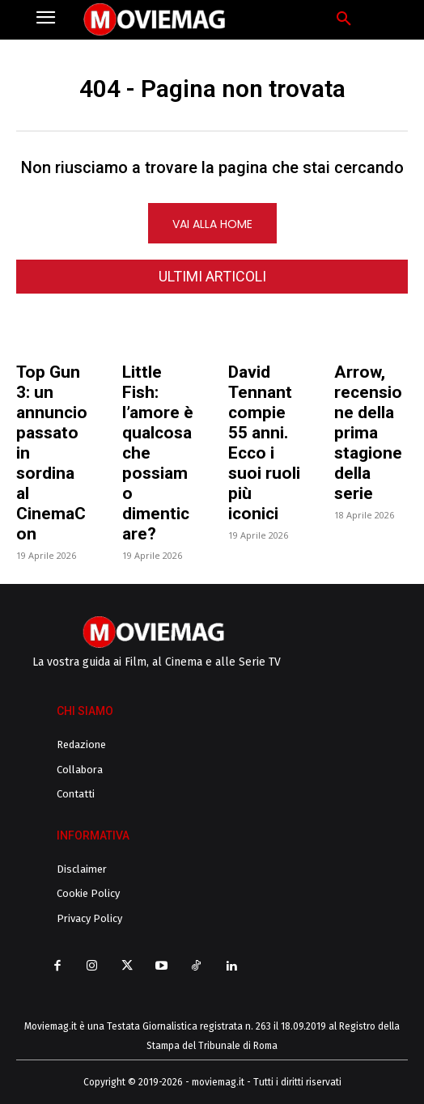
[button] (343, 19)
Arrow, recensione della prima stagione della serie (368, 432)
